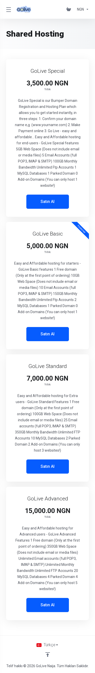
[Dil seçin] (47, 645)
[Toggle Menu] (8, 9)
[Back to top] (47, 654)
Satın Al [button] (47, 201)
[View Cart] (69, 9)
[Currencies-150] (82, 9)
